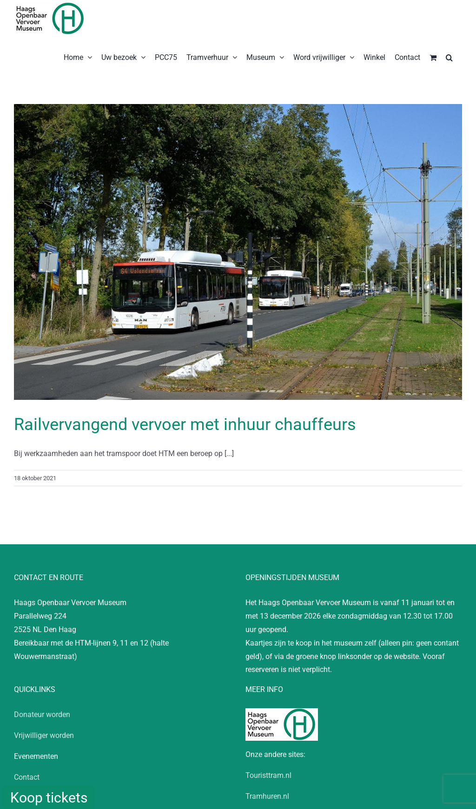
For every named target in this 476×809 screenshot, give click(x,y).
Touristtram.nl (268, 775)
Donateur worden (42, 714)
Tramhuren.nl (267, 796)
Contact (27, 777)
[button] (449, 56)
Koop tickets (48, 797)
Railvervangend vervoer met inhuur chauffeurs (185, 424)
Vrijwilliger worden (44, 735)
